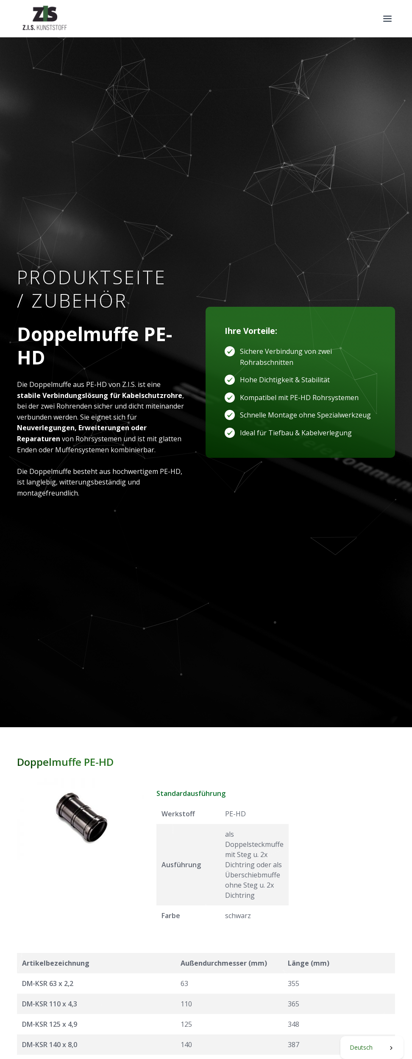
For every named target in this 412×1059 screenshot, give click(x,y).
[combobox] (371, 1047)
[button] (387, 18)
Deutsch (361, 1047)
